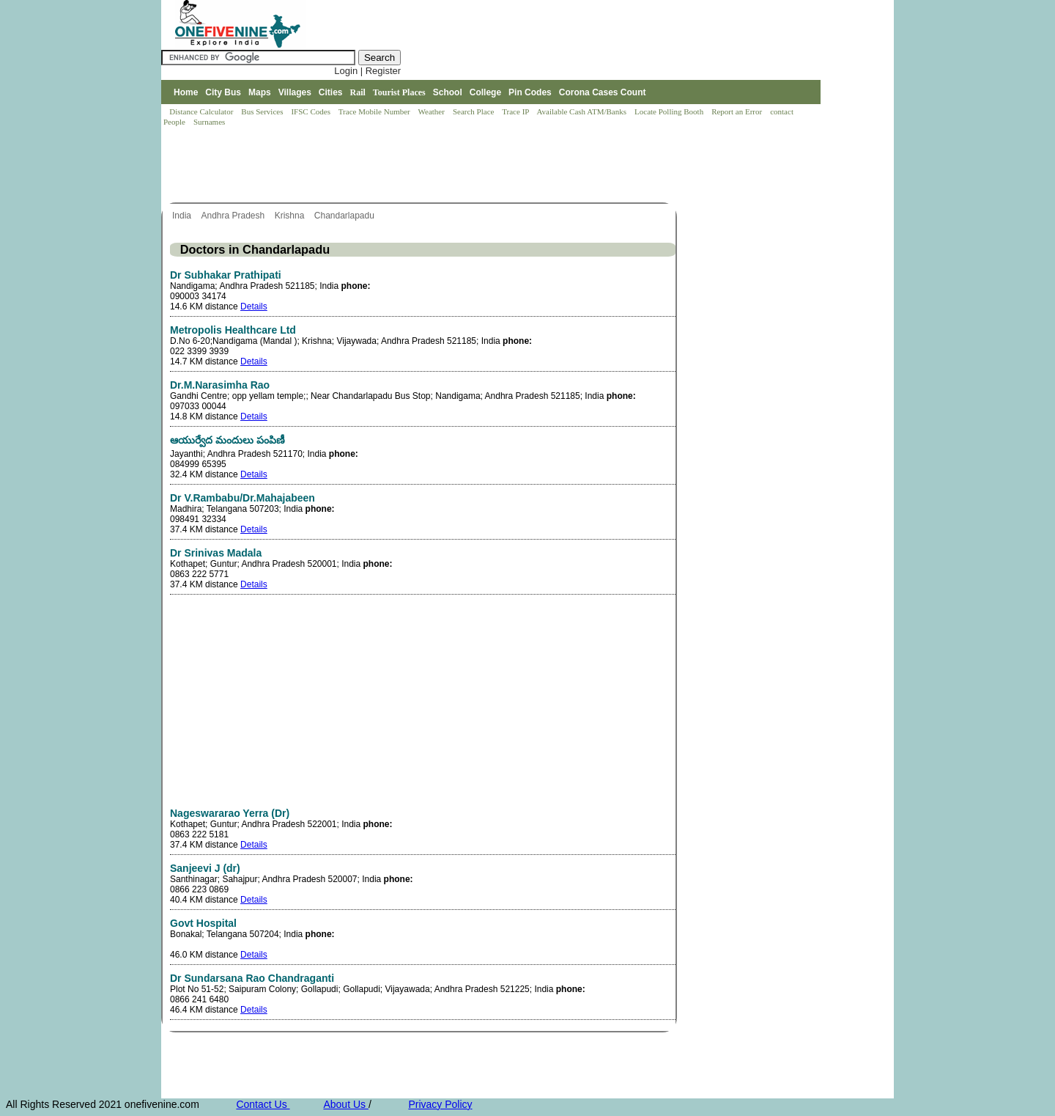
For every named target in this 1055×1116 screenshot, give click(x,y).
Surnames (209, 121)
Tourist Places (399, 92)
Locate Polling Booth (670, 111)
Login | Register (367, 70)
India (182, 215)
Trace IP (516, 111)
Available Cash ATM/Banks (582, 111)
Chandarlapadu (345, 215)
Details (253, 306)
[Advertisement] (428, 166)
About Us (345, 1104)
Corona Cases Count (602, 92)
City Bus (223, 92)
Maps (259, 92)
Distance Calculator (201, 111)
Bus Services (262, 111)
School (447, 92)
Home (186, 92)
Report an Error (737, 111)
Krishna (291, 215)
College (485, 92)
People (175, 121)
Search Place (474, 111)
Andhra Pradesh (234, 215)
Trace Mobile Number (375, 111)
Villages (294, 92)
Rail (358, 92)
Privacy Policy (440, 1104)
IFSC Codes (311, 111)
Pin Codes (530, 92)
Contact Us (262, 1104)
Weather (432, 111)
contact (783, 111)
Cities (331, 92)
